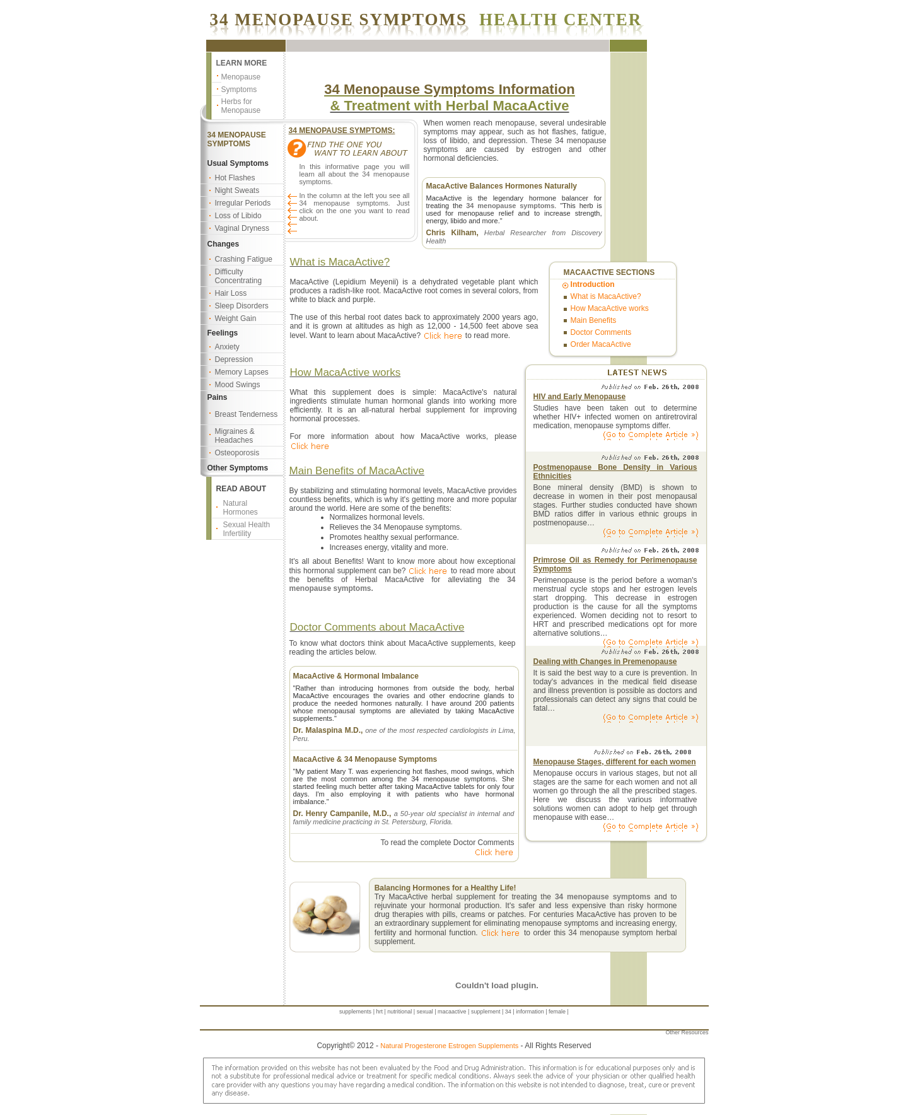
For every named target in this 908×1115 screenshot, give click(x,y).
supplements (355, 1011)
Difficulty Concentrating (238, 276)
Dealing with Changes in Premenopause (605, 661)
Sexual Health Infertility (247, 529)
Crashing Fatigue (243, 259)
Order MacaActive (601, 344)
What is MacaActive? (606, 296)
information (530, 1011)
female (557, 1011)
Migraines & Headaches (235, 436)
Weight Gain (236, 318)
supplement (486, 1011)
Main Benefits (594, 320)
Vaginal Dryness (242, 228)
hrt (379, 1011)
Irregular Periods (243, 203)
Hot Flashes (235, 177)
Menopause (241, 77)
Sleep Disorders (242, 305)
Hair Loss (231, 293)
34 (508, 1011)
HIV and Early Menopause (579, 396)
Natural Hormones (240, 508)
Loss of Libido (238, 215)
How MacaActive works (610, 308)
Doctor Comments (601, 332)
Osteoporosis (237, 452)
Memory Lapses (242, 372)
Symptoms (239, 89)
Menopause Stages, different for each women (614, 761)
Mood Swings (237, 384)
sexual (425, 1011)
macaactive (452, 1011)
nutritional (399, 1011)
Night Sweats (237, 190)
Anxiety (227, 346)
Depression (234, 359)
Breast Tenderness (246, 414)
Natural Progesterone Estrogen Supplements (449, 1045)
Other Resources (686, 1032)
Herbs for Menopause (241, 106)
